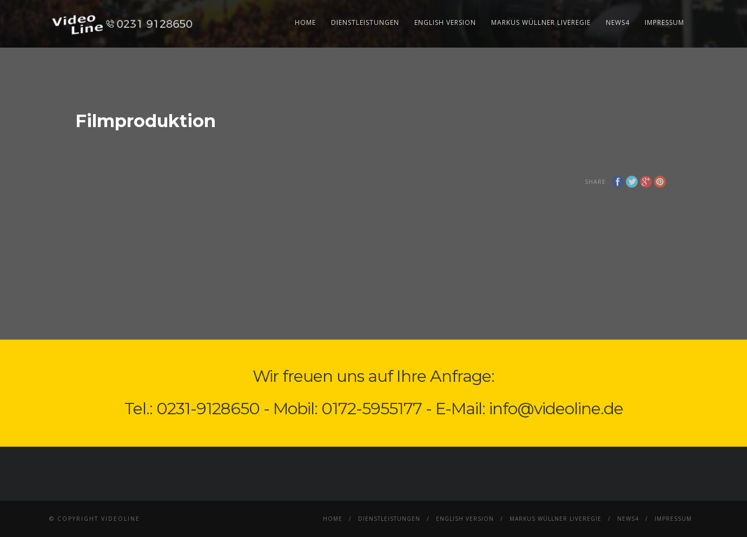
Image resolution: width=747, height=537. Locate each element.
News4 (618, 22)
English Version (445, 22)
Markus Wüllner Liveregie (541, 22)
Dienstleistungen (365, 22)
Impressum (664, 22)
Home (305, 22)
